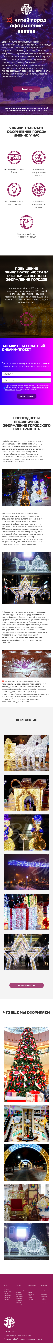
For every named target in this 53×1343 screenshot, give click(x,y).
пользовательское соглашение (24, 386)
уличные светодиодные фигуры (16, 624)
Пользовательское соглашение (17, 1335)
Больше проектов (26, 985)
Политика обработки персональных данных (23, 1339)
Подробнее (27, 89)
